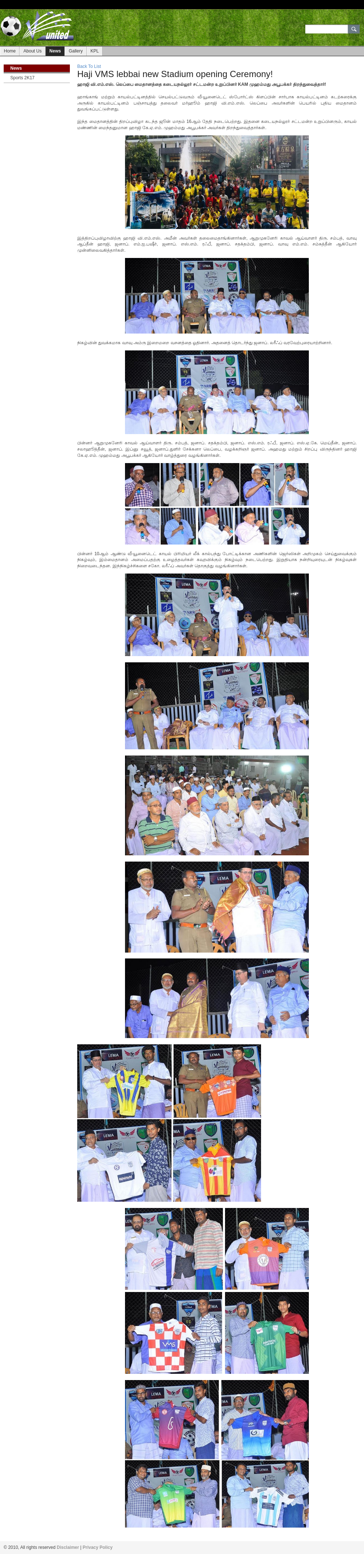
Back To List (89, 66)
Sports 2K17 (22, 77)
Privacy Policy (98, 1547)
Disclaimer (68, 1547)
